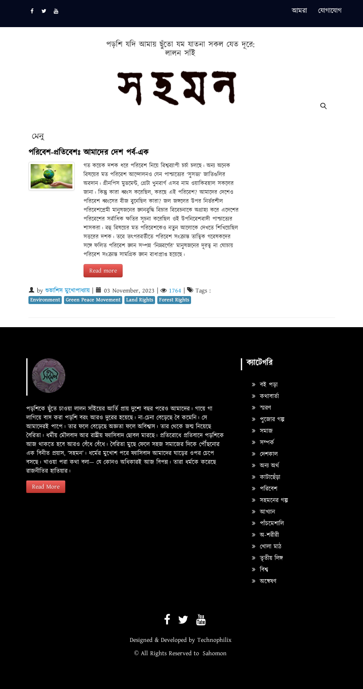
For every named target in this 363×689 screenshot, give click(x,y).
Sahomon (215, 653)
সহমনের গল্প (270, 500)
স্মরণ (261, 408)
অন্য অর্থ (265, 465)
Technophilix (214, 640)
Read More (46, 486)
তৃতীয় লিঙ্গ (267, 558)
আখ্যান (263, 512)
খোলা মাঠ (266, 546)
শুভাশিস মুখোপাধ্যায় (67, 290)
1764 (175, 290)
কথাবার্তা (265, 396)
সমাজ (262, 431)
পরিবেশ (264, 489)
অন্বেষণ (264, 581)
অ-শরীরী (265, 535)
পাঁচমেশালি (268, 523)
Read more (103, 270)
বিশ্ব (260, 569)
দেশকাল (265, 454)
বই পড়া (265, 385)
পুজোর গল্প (268, 419)
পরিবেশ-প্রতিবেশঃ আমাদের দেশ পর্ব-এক (88, 152)
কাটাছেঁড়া (266, 477)
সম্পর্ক (263, 442)
